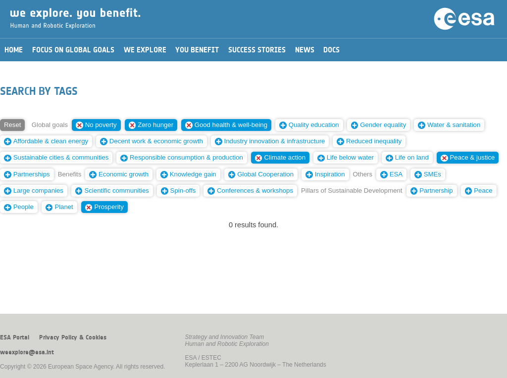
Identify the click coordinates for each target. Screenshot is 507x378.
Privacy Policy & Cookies (72, 337)
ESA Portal (14, 337)
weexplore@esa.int (27, 352)
